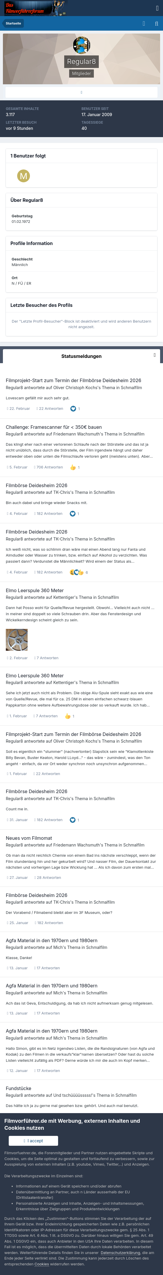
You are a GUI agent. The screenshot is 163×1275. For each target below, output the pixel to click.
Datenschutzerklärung (120, 1252)
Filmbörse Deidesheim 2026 (36, 485)
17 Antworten (47, 968)
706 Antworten (48, 467)
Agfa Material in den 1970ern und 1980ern (51, 940)
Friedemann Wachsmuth (76, 433)
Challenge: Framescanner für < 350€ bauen (54, 427)
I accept (33, 1140)
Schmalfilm (131, 387)
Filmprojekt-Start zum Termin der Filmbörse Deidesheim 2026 (73, 380)
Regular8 (14, 387)
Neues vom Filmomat (29, 838)
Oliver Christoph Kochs (75, 387)
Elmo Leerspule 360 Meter (35, 590)
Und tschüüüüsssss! (72, 1095)
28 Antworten (47, 877)
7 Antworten (46, 657)
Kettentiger (63, 597)
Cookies (42, 1264)
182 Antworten (48, 513)
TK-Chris (61, 492)
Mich (57, 947)
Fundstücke (18, 1088)
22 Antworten (50, 408)
